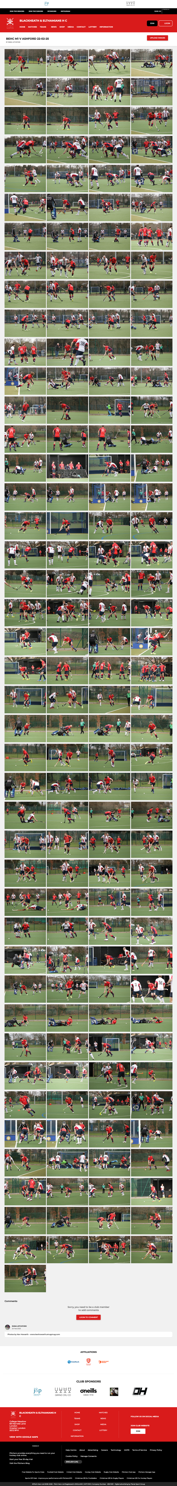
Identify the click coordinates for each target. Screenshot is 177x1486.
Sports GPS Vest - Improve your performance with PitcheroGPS (48, 1478)
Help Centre (71, 1450)
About (82, 1450)
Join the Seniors (17, 11)
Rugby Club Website (111, 1472)
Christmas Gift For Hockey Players (139, 1478)
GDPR (126, 1450)
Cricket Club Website (74, 1472)
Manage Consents (88, 1456)
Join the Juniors (36, 11)
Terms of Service (139, 1450)
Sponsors (51, 11)
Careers (104, 1450)
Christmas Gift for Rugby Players (112, 1478)
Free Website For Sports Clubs (33, 1472)
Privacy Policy (156, 1450)
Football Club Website (55, 1472)
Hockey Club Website (93, 1472)
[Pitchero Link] (167, 12)
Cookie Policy (72, 1456)
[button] (22, 27)
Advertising (93, 1450)
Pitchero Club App (128, 1472)
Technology (116, 1450)
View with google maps (23, 1437)
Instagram (65, 11)
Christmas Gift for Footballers (86, 1478)
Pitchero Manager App (146, 1472)
